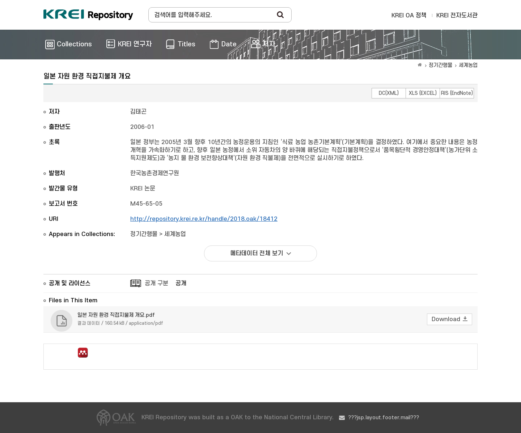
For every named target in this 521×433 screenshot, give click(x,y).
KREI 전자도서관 (457, 15)
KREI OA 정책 (409, 15)
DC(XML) (389, 93)
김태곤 (138, 112)
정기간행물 (440, 65)
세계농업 (468, 65)
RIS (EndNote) (457, 93)
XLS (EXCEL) (423, 93)
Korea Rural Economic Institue (88, 15)
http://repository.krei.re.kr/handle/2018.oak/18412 (204, 219)
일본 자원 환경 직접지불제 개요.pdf (116, 315)
